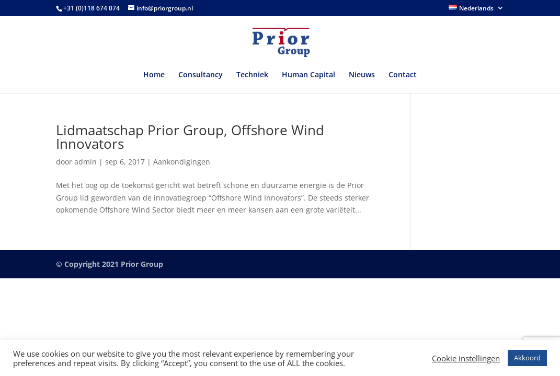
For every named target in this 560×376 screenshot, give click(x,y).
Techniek (252, 75)
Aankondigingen (181, 162)
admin (85, 162)
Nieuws (362, 75)
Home (154, 75)
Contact (402, 75)
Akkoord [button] (527, 357)
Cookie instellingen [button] (466, 358)
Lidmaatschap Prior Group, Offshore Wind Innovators (190, 137)
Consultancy (200, 75)
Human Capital (308, 75)
